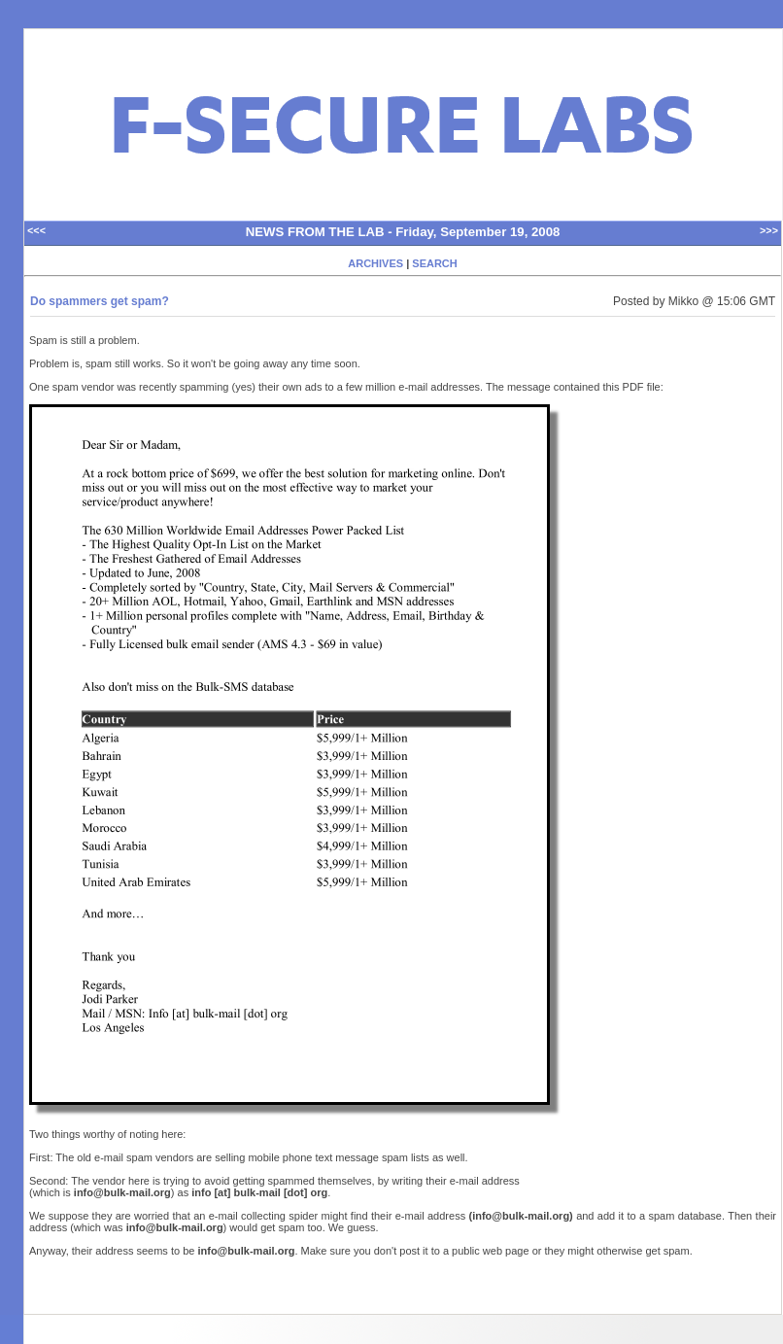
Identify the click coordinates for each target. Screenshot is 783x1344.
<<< (36, 231)
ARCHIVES (375, 263)
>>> (769, 231)
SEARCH (434, 263)
